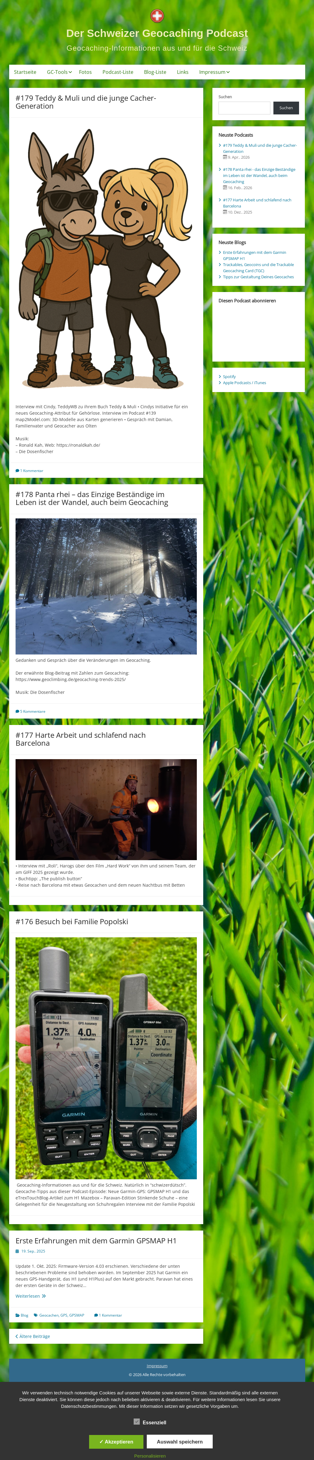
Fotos (85, 72)
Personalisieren (150, 1455)
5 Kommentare (32, 711)
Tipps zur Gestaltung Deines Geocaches (258, 276)
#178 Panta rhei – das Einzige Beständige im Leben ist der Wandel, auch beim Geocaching (92, 498)
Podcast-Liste (118, 72)
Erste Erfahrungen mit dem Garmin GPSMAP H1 (96, 1240)
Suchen (225, 96)
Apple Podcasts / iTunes (244, 382)
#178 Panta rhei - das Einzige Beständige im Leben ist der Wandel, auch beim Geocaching (259, 175)
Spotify (229, 376)
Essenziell (150, 1422)
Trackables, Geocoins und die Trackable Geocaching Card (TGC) (258, 267)
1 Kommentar (31, 470)
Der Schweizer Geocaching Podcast (157, 33)
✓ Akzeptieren (116, 1441)
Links (183, 72)
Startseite (25, 72)
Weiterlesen (41, 1296)
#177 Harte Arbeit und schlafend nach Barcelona (81, 739)
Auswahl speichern (180, 1441)
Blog (24, 1315)
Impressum (212, 72)
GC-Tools (57, 72)
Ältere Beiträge (33, 1336)
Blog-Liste (155, 72)
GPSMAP (76, 1315)
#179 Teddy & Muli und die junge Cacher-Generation (86, 102)
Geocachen (49, 1315)
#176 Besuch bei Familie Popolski (72, 921)
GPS (63, 1315)
